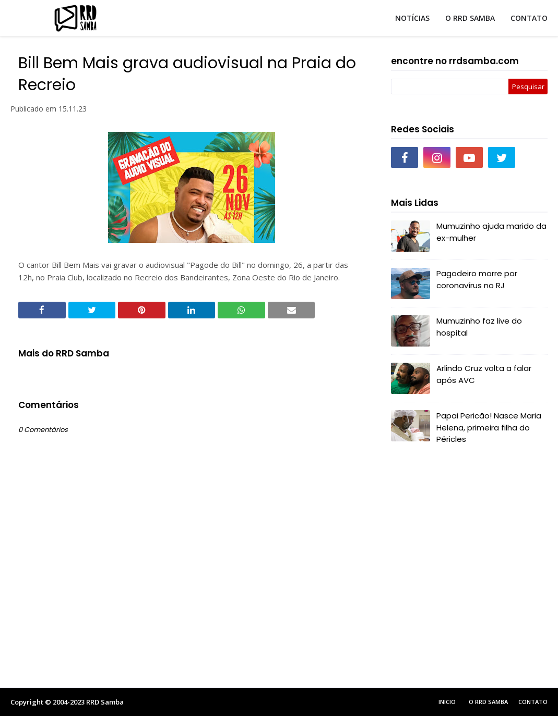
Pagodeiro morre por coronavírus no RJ (476, 279)
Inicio (447, 702)
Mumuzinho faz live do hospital (479, 326)
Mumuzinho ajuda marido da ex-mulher (491, 231)
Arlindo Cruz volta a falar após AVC (483, 374)
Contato (533, 702)
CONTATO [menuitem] (529, 18)
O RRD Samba (488, 702)
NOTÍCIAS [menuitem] (412, 18)
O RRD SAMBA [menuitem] (470, 18)
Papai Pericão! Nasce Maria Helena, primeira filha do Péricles (488, 427)
